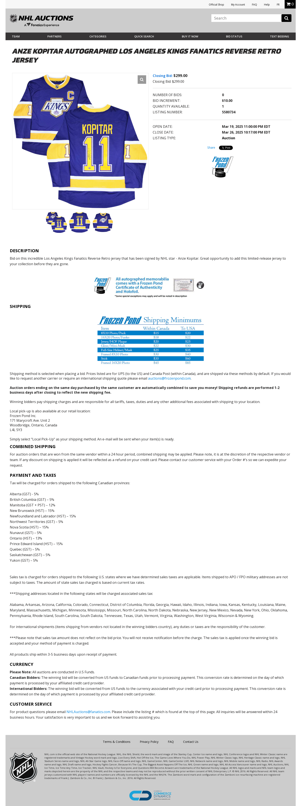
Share (211, 147)
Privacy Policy (149, 742)
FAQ (254, 4)
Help (267, 4)
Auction (228, 138)
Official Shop (216, 4)
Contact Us (190, 742)
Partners (54, 36)
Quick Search (144, 36)
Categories (97, 36)
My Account (238, 4)
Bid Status (234, 36)
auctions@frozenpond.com (169, 378)
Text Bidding (279, 36)
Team (16, 36)
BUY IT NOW (190, 36)
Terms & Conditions (116, 742)
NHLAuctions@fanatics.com (88, 711)
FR (278, 4)
